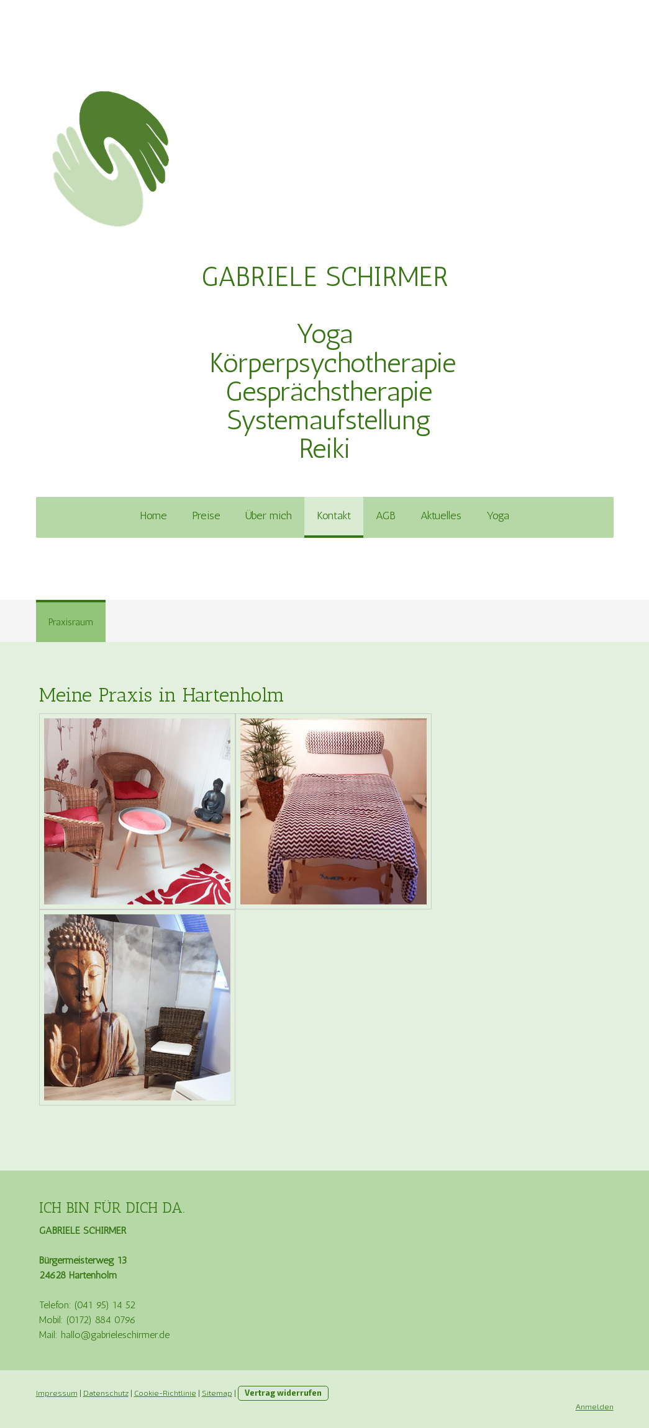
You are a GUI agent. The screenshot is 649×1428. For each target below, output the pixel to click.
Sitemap (217, 1393)
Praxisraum (70, 622)
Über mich (268, 515)
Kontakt (334, 515)
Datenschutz (106, 1393)
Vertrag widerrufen (283, 1393)
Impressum (57, 1393)
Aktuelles (440, 515)
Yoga (497, 515)
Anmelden (595, 1406)
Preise (206, 515)
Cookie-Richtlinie (165, 1393)
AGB (386, 515)
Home (153, 515)
